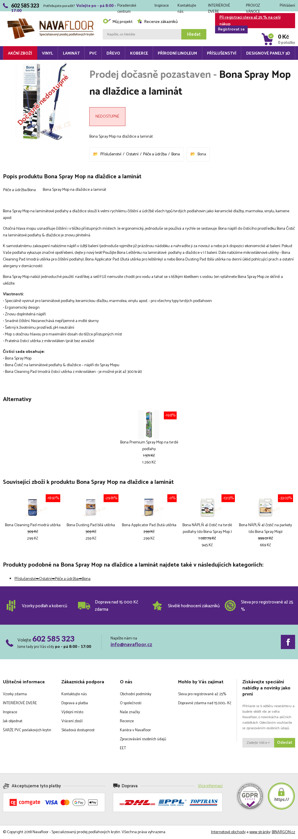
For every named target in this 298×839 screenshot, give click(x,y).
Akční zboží (20, 53)
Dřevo (113, 53)
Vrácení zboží (72, 721)
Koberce (139, 53)
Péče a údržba (155, 154)
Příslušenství (221, 53)
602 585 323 (53, 638)
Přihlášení (287, 6)
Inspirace (162, 6)
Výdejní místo (72, 712)
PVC (93, 53)
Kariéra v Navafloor (135, 730)
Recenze (127, 721)
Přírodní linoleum (177, 53)
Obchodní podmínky (135, 694)
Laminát (71, 53)
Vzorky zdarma (15, 694)
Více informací (210, 786)
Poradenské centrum (126, 7)
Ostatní (132, 154)
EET (123, 748)
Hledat (194, 34)
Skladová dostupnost (78, 730)
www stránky (259, 832)
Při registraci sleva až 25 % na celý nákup (248, 21)
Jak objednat (12, 721)
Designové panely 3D (268, 53)
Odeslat (284, 742)
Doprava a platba (74, 703)
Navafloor (50, 21)
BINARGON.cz (283, 832)
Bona (175, 154)
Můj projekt (117, 22)
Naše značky (130, 712)
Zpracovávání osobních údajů (143, 739)
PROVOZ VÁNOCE (253, 7)
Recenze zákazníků (157, 22)
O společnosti (130, 703)
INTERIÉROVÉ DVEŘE (219, 7)
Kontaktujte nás (187, 7)
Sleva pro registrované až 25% (202, 694)
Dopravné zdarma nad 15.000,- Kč (204, 703)
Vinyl (47, 53)
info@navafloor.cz (131, 645)
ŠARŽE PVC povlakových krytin (27, 730)
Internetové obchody (228, 832)
